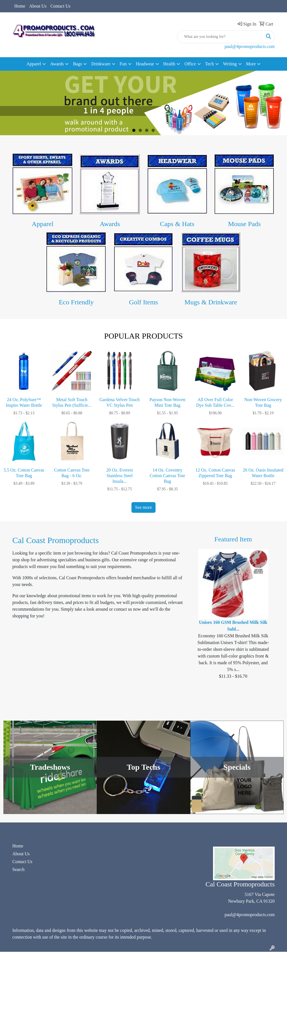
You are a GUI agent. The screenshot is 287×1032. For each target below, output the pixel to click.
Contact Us (60, 6)
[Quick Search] (220, 36)
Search (18, 869)
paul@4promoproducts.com (249, 46)
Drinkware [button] (100, 63)
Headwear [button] (145, 63)
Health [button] (169, 63)
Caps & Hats (177, 223)
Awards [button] (57, 63)
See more (143, 507)
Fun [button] (123, 63)
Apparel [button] (34, 63)
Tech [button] (209, 63)
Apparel (42, 223)
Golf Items (143, 302)
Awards (110, 223)
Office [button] (190, 63)
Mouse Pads (244, 223)
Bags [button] (77, 63)
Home (19, 6)
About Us (38, 6)
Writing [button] (230, 63)
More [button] (251, 63)
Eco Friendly (76, 302)
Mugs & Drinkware (210, 302)
